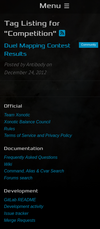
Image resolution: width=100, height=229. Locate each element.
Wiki (8, 164)
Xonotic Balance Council (27, 122)
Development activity (23, 206)
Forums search (18, 178)
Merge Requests (19, 220)
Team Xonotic (17, 115)
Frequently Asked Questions (30, 157)
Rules (9, 129)
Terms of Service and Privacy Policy (38, 135)
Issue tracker (16, 213)
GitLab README (20, 200)
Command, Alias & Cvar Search (34, 171)
